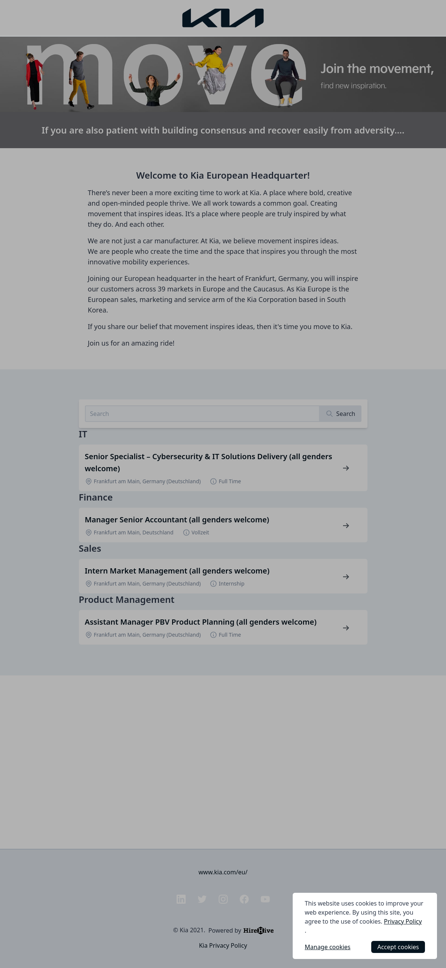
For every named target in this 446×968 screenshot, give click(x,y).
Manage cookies (328, 947)
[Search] (340, 413)
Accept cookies (398, 947)
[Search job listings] (202, 413)
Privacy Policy (403, 921)
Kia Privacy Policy (223, 945)
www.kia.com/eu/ (222, 872)
